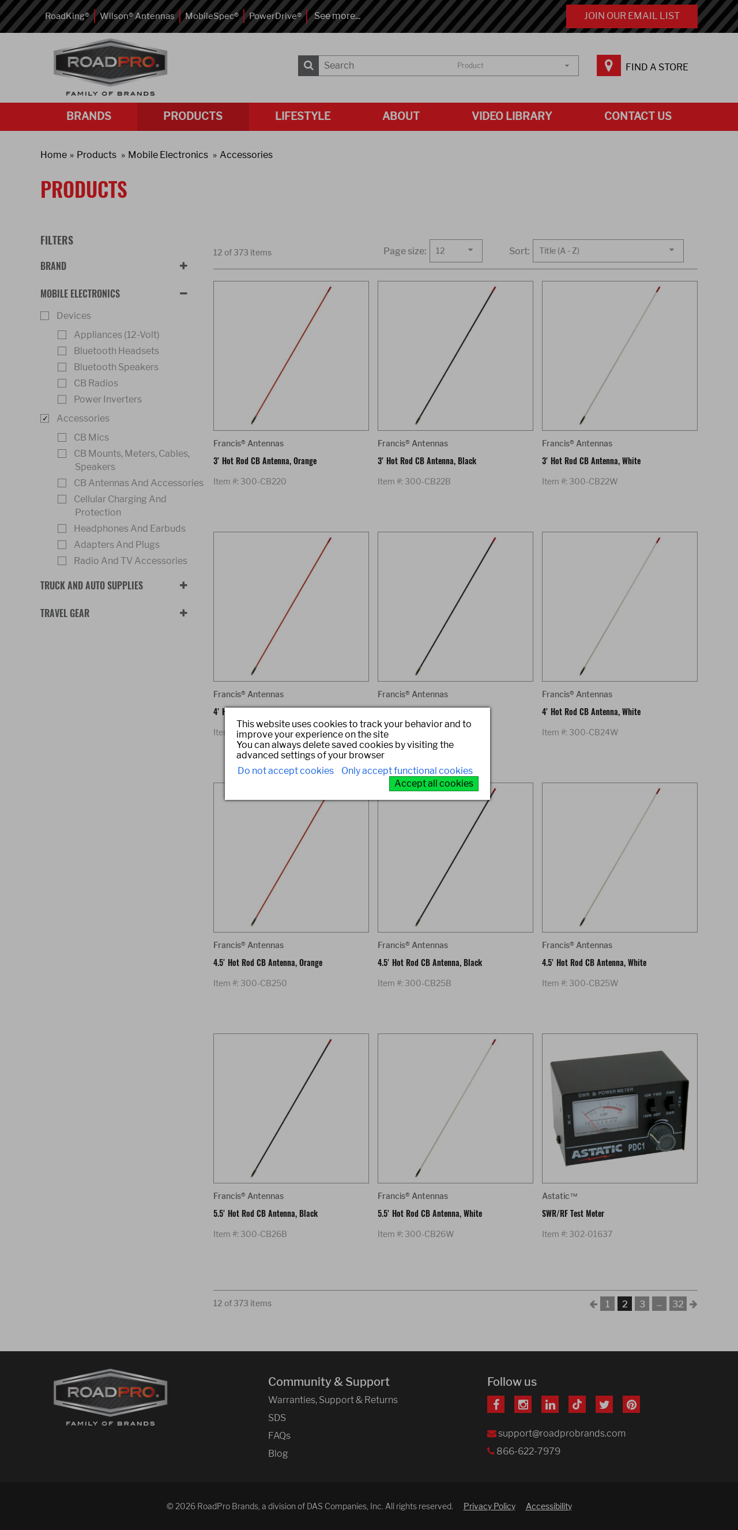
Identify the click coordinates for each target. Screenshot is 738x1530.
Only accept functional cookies (407, 770)
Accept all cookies (433, 783)
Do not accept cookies (286, 770)
